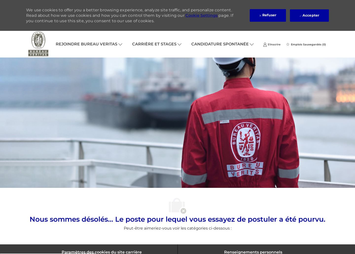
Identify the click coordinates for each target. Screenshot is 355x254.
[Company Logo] (38, 44)
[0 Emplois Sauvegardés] (306, 44)
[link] (272, 44)
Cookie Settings (201, 15)
